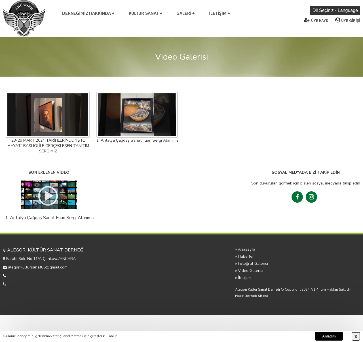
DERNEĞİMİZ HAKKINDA (87, 13)
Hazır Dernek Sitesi (251, 295)
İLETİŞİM (218, 13)
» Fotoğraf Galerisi (251, 263)
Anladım (328, 336)
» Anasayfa (245, 249)
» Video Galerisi (249, 270)
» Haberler (244, 256)
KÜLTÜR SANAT (144, 13)
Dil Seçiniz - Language (335, 10)
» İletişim (243, 277)
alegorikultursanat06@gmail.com (37, 267)
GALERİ (183, 13)
